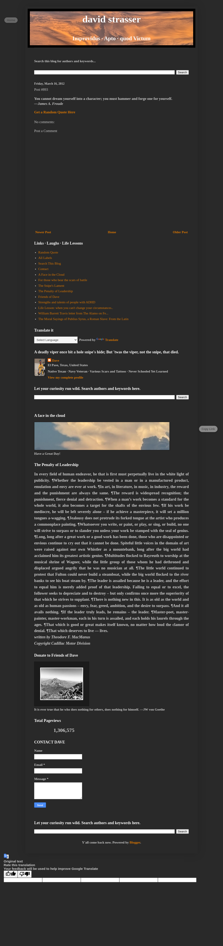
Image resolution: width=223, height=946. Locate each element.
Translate (107, 340)
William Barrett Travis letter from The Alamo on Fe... (73, 313)
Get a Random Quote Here (54, 112)
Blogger (135, 842)
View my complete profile (65, 377)
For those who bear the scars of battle (62, 280)
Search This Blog (49, 263)
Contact (43, 269)
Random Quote (48, 252)
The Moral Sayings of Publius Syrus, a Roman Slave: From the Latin (83, 319)
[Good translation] (11, 874)
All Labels (45, 258)
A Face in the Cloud (51, 274)
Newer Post (43, 232)
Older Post (180, 232)
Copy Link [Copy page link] (208, 429)
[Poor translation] (25, 874)
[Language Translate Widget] (56, 340)
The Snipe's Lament (51, 285)
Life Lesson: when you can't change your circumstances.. (75, 308)
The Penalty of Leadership (55, 291)
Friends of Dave (48, 297)
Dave (55, 360)
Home (112, 232)
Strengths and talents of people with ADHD (66, 302)
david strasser (111, 19)
